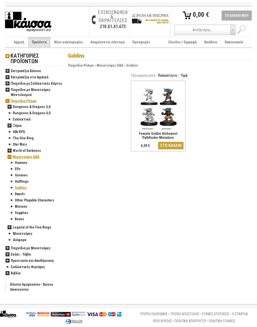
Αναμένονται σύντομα (107, 42)
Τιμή (184, 75)
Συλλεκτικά (19, 119)
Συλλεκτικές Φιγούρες (25, 267)
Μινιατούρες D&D (110, 65)
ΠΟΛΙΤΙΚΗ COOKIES (222, 321)
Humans (18, 163)
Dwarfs (17, 194)
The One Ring (21, 138)
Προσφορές (141, 42)
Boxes (17, 219)
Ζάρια (15, 126)
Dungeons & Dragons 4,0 (29, 113)
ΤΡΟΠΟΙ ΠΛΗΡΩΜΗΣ (154, 314)
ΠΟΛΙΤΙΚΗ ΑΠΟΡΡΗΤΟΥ (190, 321)
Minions (18, 206)
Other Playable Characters (32, 200)
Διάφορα (17, 240)
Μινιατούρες (20, 234)
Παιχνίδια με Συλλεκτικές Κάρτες (34, 83)
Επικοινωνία (234, 42)
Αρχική (19, 42)
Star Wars (17, 144)
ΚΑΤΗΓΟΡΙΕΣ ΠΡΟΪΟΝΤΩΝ (25, 58)
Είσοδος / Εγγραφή (182, 42)
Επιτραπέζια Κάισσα (23, 71)
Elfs (15, 169)
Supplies (19, 213)
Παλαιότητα (167, 75)
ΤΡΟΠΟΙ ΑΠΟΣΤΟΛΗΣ (184, 314)
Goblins (132, 65)
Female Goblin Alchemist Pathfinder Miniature (158, 135)
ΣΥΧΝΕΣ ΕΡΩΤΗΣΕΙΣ (215, 314)
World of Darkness (24, 151)
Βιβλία (13, 273)
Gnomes (19, 175)
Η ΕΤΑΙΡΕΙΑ (240, 314)
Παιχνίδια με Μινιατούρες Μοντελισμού (28, 92)
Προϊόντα (39, 42)
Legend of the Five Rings (29, 227)
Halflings (19, 181)
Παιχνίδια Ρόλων (81, 65)
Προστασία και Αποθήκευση (30, 261)
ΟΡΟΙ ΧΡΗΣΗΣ (162, 321)
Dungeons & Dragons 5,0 (29, 107)
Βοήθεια (210, 42)
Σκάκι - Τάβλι (18, 254)
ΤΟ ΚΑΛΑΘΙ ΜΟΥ (237, 16)
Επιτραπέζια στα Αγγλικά (27, 77)
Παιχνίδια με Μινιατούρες (28, 248)
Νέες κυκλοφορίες (68, 42)
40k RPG (16, 132)
